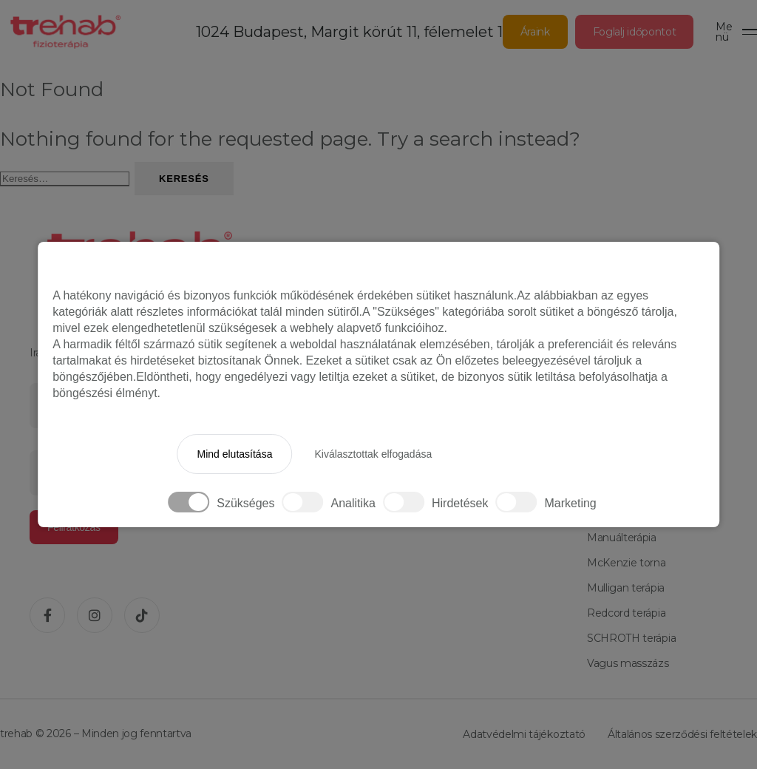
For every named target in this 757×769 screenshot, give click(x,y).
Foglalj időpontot (634, 31)
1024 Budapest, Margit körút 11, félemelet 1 (349, 32)
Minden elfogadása (516, 454)
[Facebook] (47, 615)
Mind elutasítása (234, 454)
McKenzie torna (626, 562)
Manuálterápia (621, 537)
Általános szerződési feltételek (682, 734)
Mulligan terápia (626, 587)
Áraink (535, 31)
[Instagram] (94, 615)
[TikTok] (142, 615)
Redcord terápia (626, 613)
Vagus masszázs (628, 663)
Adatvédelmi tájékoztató (524, 734)
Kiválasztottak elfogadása (373, 454)
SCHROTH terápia (631, 638)
